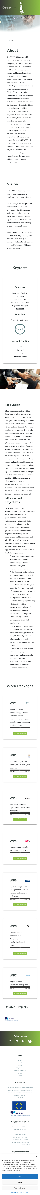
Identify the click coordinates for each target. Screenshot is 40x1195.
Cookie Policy (14, 1192)
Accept (20, 1176)
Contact (20, 1075)
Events (20, 1065)
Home (7, 40)
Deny (20, 1182)
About (20, 1063)
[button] (37, 1157)
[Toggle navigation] (15, 7)
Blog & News (20, 1068)
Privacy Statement (24, 1192)
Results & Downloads (20, 1070)
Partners (20, 1073)
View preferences (20, 1188)
